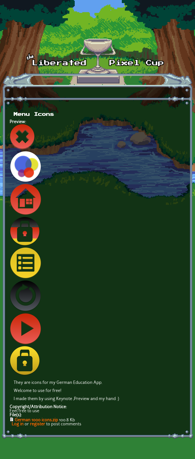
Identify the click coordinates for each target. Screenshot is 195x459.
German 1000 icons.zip (36, 420)
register (37, 424)
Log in (18, 424)
